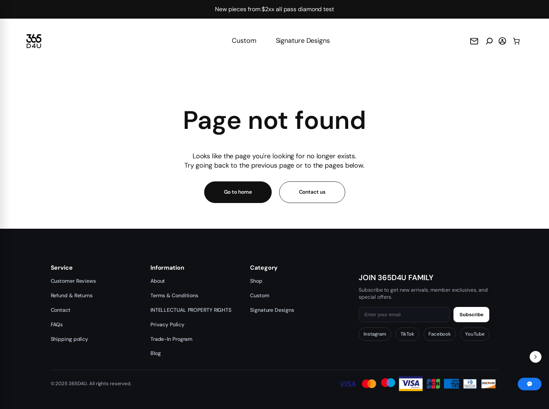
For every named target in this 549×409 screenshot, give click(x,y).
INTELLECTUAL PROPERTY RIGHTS (190, 310)
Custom (244, 40)
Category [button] (264, 267)
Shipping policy (69, 339)
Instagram (375, 334)
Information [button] (167, 267)
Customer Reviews (73, 281)
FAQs (57, 324)
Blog (155, 353)
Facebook (439, 334)
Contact (61, 310)
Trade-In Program (171, 339)
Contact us (312, 191)
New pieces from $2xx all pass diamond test (274, 9)
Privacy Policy (167, 324)
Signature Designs (303, 40)
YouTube (474, 334)
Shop (256, 281)
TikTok (407, 334)
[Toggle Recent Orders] (536, 357)
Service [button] (62, 267)
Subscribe (471, 314)
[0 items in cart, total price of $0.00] (516, 41)
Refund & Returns (72, 295)
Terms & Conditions (174, 295)
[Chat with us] (530, 384)
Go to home (238, 191)
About (157, 281)
